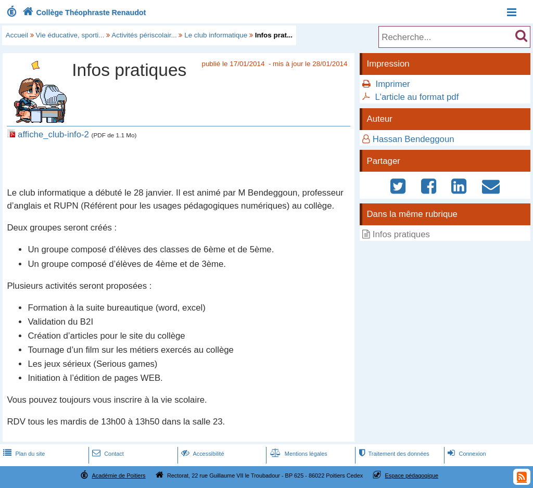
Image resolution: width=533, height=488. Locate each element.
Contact (107, 454)
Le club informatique (215, 35)
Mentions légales (297, 454)
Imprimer (392, 84)
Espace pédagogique (412, 475)
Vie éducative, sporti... (70, 35)
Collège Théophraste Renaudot (83, 12)
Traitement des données (393, 454)
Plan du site (23, 454)
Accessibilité (201, 454)
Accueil (17, 35)
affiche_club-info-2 (53, 134)
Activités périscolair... (143, 35)
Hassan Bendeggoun (413, 139)
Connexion (466, 454)
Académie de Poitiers (118, 475)
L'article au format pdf (417, 97)
